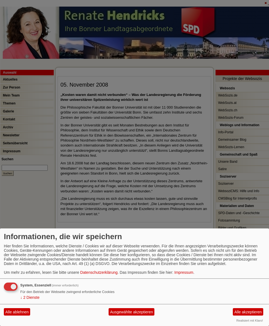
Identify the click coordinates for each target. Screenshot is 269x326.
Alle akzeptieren (248, 312)
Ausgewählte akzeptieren (131, 312)
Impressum (183, 272)
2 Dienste (29, 297)
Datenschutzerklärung (99, 272)
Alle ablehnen (17, 312)
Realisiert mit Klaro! (249, 320)
